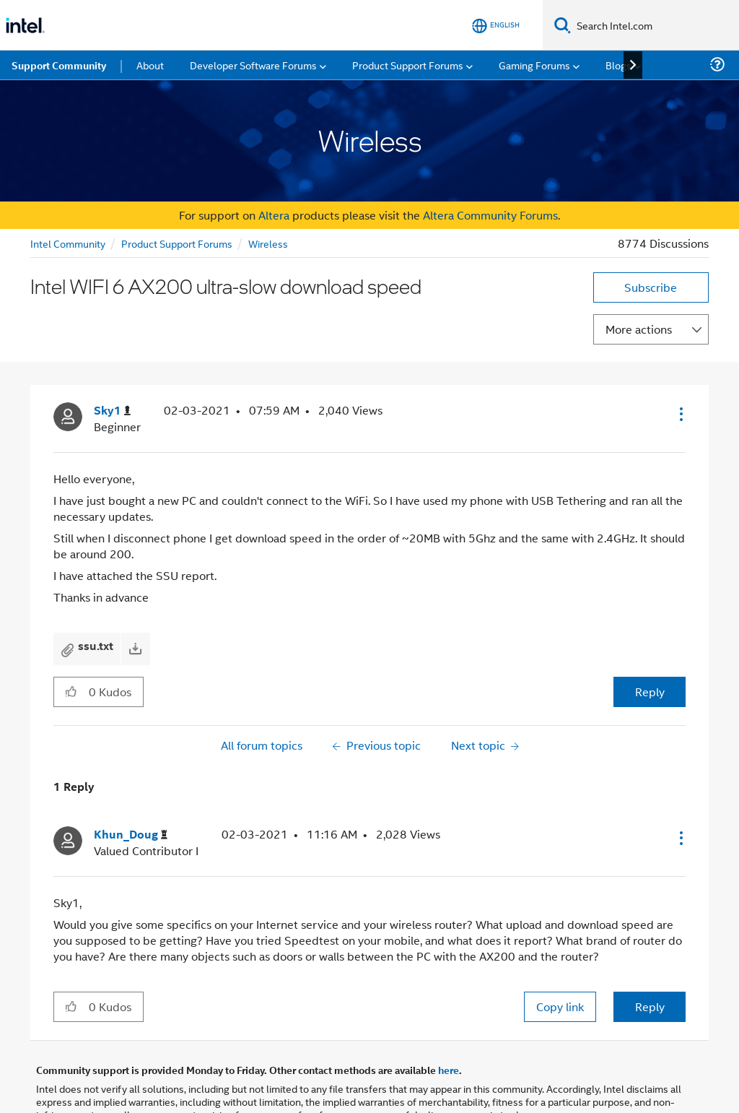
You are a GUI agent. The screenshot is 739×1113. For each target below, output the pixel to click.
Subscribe (650, 287)
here (448, 1070)
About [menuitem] (150, 64)
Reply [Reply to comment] (650, 1006)
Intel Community (67, 243)
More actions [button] (638, 329)
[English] (495, 26)
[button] (680, 414)
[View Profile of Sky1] (112, 410)
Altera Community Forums (490, 215)
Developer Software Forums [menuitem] (253, 64)
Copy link (560, 1006)
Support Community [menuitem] (59, 65)
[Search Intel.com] (655, 25)
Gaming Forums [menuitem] (534, 64)
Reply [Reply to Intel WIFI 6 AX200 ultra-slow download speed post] (650, 691)
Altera (273, 215)
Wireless (268, 243)
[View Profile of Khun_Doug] (130, 834)
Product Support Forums (176, 243)
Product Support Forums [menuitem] (407, 64)
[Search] (562, 25)
